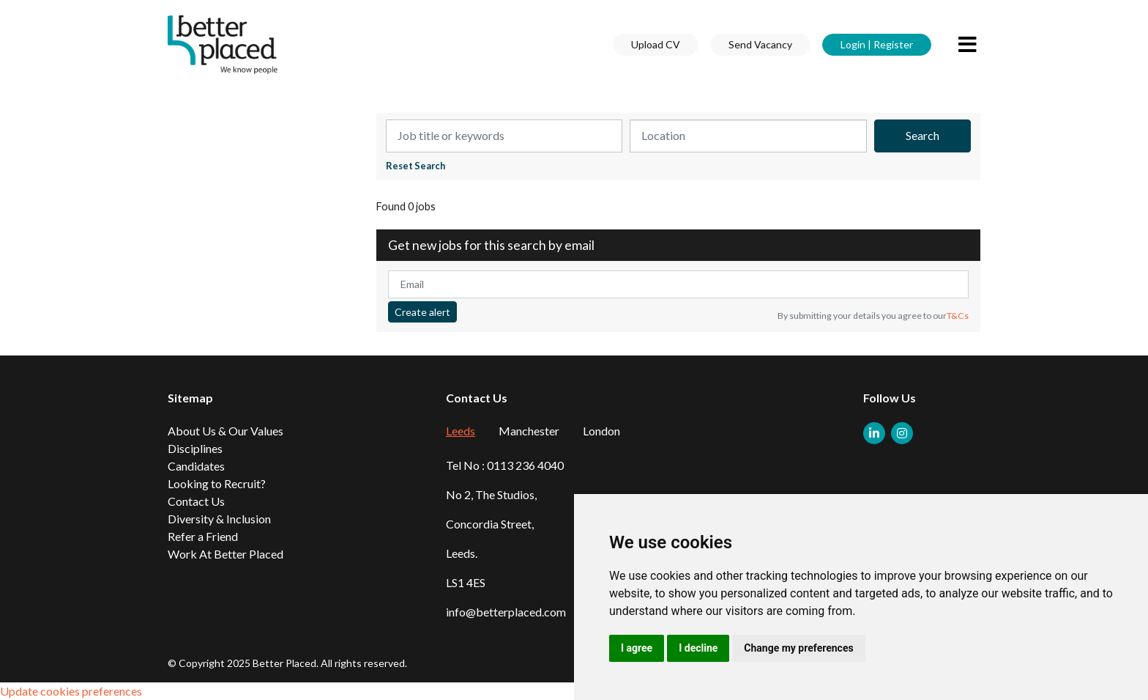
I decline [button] (698, 648)
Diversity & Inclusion (219, 519)
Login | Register (876, 44)
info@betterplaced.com (506, 612)
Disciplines (195, 448)
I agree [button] (636, 648)
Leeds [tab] (460, 431)
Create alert (422, 312)
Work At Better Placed (225, 554)
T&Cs (958, 315)
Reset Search (415, 166)
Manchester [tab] (529, 431)
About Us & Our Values (225, 431)
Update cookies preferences (71, 691)
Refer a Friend (203, 536)
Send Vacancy (760, 44)
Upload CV (655, 44)
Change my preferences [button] (798, 648)
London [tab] (601, 431)
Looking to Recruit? (217, 483)
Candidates (196, 466)
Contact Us (196, 501)
